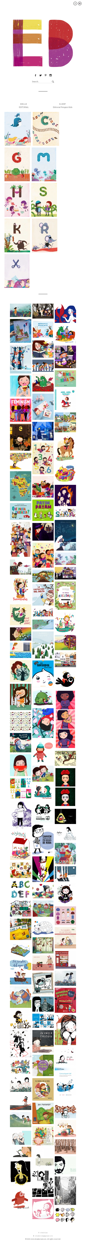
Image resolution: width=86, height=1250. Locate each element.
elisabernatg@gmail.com (44, 1236)
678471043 (44, 1233)
